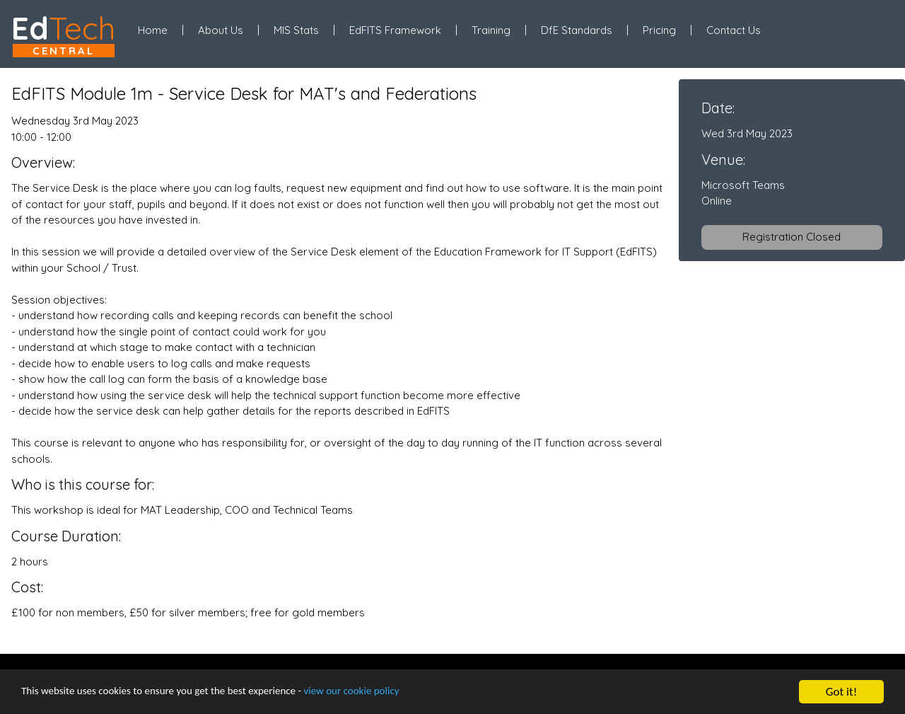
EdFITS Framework (395, 30)
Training (491, 30)
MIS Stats (296, 30)
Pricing (659, 30)
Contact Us (733, 30)
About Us (220, 30)
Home (153, 30)
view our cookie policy (395, 693)
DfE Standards (576, 30)
